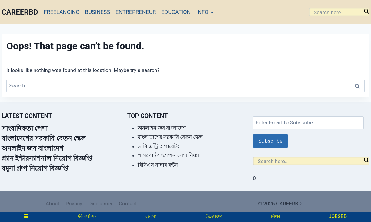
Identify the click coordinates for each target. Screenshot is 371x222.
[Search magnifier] (366, 11)
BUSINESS (97, 12)
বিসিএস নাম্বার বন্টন (158, 165)
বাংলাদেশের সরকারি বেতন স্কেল (44, 138)
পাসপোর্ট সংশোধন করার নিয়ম (168, 155)
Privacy (73, 204)
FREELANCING (62, 12)
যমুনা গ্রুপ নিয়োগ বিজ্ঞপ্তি (35, 168)
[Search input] (338, 12)
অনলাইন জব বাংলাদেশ (32, 148)
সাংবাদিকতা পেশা (25, 128)
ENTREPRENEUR (135, 12)
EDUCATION (176, 12)
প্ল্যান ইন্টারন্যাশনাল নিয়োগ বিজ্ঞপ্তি (47, 158)
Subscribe (270, 141)
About (52, 204)
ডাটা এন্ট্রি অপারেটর (158, 146)
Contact (128, 204)
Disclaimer (100, 204)
